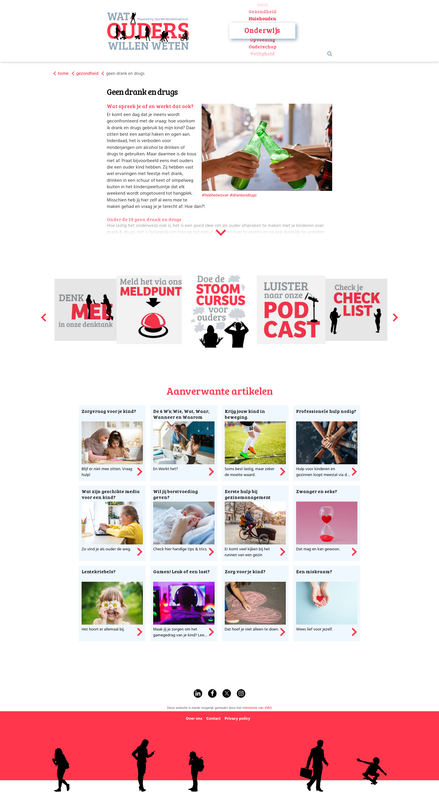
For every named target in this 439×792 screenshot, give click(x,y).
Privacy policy (237, 718)
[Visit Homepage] (148, 31)
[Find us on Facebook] (212, 693)
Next (396, 315)
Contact (213, 718)
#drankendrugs (242, 195)
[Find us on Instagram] (241, 693)
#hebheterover (215, 195)
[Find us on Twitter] (226, 693)
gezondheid (87, 73)
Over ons (194, 718)
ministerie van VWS (257, 708)
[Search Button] (329, 54)
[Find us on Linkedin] (198, 693)
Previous (43, 315)
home (63, 73)
